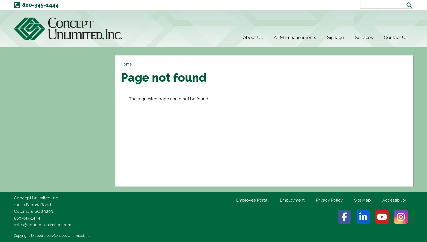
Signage (335, 37)
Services (364, 37)
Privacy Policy (329, 200)
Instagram (401, 217)
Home (126, 64)
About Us (253, 37)
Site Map (362, 200)
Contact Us (396, 37)
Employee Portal (252, 200)
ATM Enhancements (295, 37)
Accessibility (394, 200)
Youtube (382, 217)
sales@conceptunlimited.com (42, 224)
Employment (292, 200)
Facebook (344, 217)
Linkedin (363, 217)
